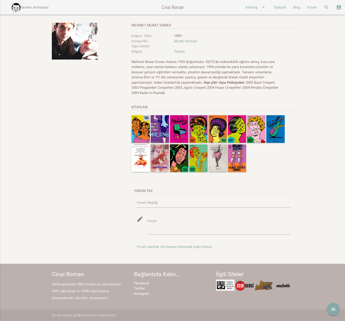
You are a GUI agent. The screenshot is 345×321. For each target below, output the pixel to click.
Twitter (139, 289)
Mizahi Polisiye (185, 41)
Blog (296, 7)
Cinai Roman (172, 7)
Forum (312, 7)
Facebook (141, 283)
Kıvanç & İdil (72, 315)
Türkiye (179, 51)
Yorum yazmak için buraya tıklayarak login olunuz (174, 247)
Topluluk (279, 7)
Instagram (141, 294)
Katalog (256, 7)
